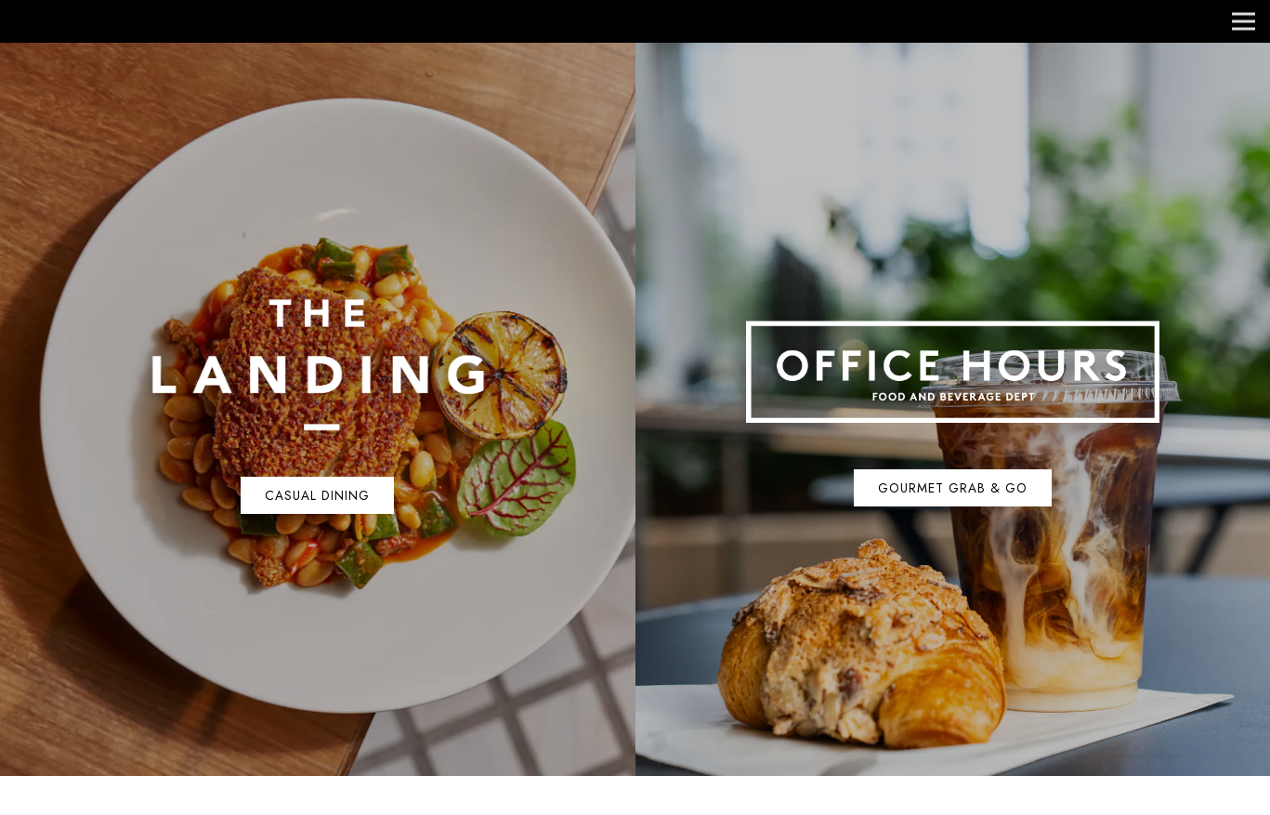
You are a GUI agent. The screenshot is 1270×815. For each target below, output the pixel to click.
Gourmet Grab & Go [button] (953, 488)
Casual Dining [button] (317, 495)
